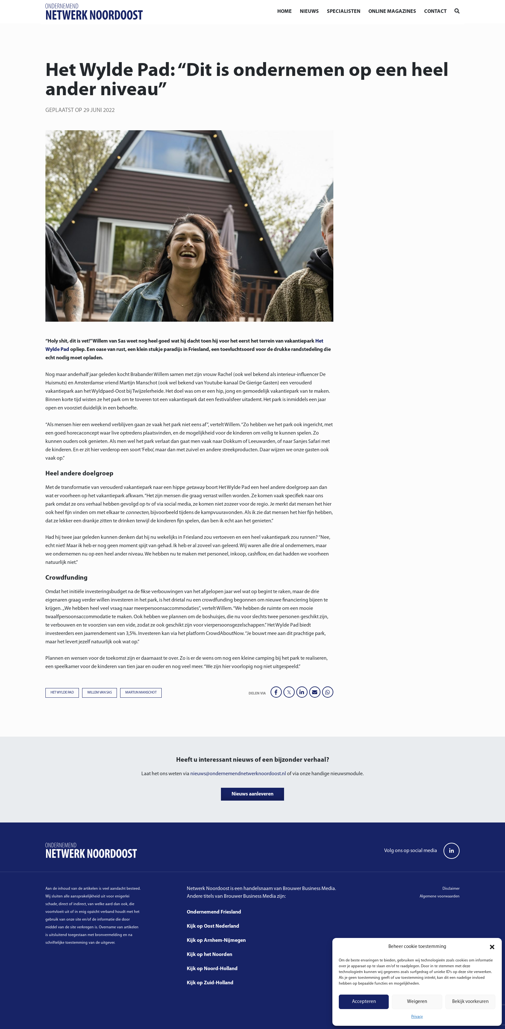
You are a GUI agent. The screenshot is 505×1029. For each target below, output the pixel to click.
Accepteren (364, 1001)
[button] (492, 947)
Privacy (417, 1017)
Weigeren (417, 1001)
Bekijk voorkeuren (470, 1001)
